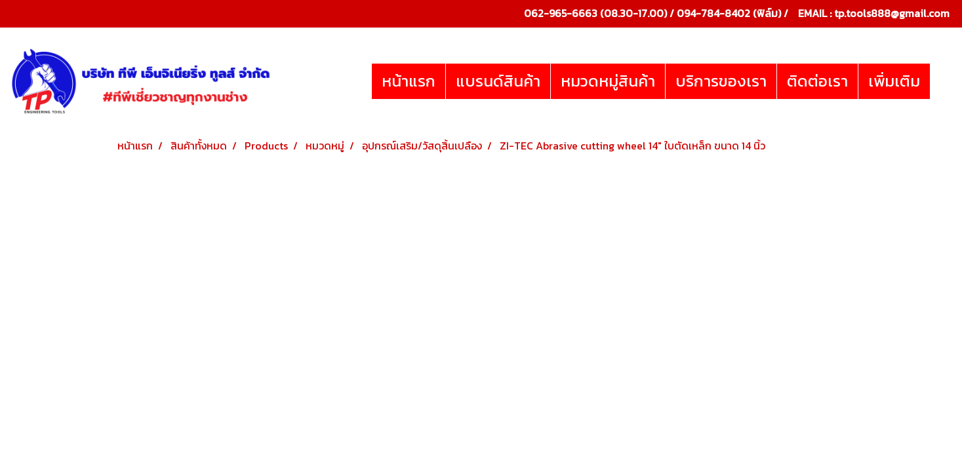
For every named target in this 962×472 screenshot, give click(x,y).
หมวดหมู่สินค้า (608, 80)
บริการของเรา (721, 80)
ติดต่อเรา (817, 80)
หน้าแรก (408, 80)
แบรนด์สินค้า (498, 80)
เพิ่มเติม (894, 80)
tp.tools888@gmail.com (892, 13)
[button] (941, 81)
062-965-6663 (560, 13)
